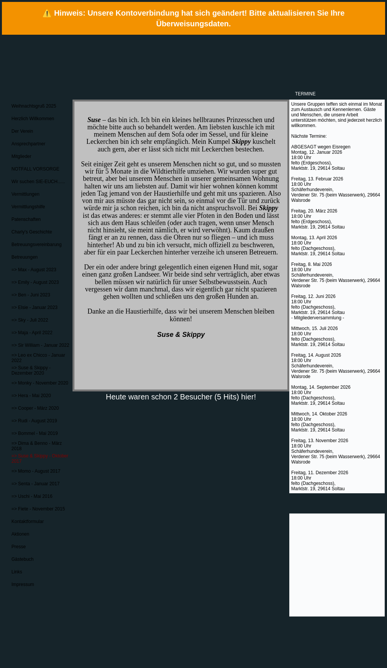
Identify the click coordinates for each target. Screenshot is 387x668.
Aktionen (20, 534)
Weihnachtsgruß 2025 (33, 106)
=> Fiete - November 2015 (38, 509)
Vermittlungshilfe (28, 206)
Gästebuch (22, 559)
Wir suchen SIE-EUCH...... (38, 181)
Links (16, 572)
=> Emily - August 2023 (35, 282)
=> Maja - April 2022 (31, 332)
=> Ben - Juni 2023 (30, 295)
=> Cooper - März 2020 (35, 408)
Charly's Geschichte (31, 232)
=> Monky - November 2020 (39, 383)
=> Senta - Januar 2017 (35, 483)
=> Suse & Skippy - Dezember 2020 (31, 370)
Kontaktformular (27, 521)
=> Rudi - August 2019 (34, 420)
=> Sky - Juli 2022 (29, 320)
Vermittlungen (25, 194)
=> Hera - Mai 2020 (31, 395)
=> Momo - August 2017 (35, 471)
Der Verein (22, 131)
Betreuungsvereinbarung (36, 244)
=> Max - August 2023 (33, 269)
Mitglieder (21, 156)
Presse (18, 546)
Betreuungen (24, 257)
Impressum (22, 584)
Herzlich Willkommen (32, 118)
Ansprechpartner (28, 143)
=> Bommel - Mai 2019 (34, 433)
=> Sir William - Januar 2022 (40, 345)
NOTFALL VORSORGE (35, 169)
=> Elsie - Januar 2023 (34, 307)
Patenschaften (26, 219)
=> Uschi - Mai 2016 (31, 496)
